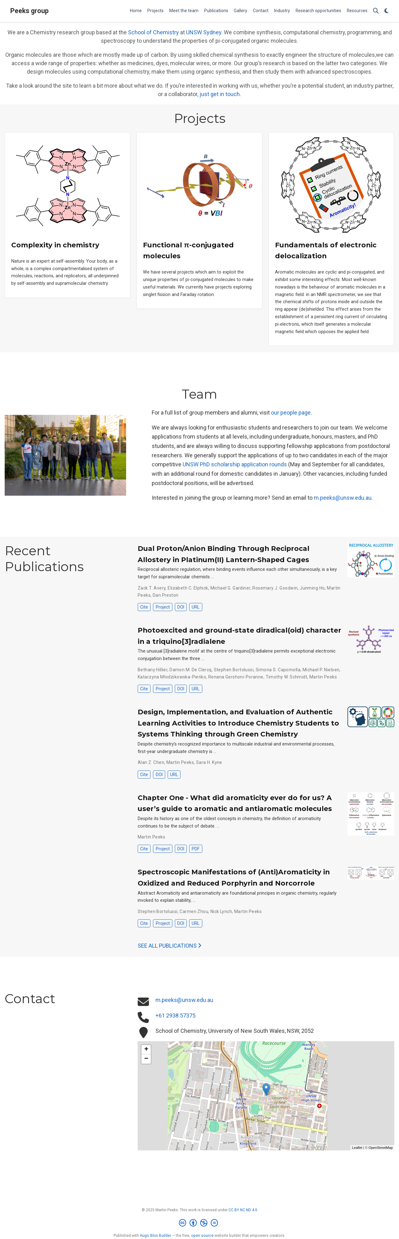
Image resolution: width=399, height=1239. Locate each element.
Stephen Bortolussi (234, 669)
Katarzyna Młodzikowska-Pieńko (172, 676)
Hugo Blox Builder (155, 1235)
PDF (196, 848)
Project (163, 607)
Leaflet (357, 1147)
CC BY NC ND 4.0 (243, 1210)
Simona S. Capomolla (278, 669)
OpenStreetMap (380, 1147)
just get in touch (220, 94)
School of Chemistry (153, 32)
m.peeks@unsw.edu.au (343, 497)
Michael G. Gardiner (230, 587)
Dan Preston (166, 595)
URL (196, 607)
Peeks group (29, 11)
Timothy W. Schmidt (287, 676)
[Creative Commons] (199, 1223)
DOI (180, 607)
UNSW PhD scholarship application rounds (235, 464)
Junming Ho (312, 587)
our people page (291, 412)
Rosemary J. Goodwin (275, 587)
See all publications (169, 945)
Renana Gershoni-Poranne (236, 676)
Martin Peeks (323, 676)
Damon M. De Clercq (191, 669)
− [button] (146, 1059)
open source (202, 1235)
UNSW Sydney (203, 32)
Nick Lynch (221, 911)
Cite (144, 607)
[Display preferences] (386, 11)
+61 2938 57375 (175, 1015)
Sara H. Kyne (209, 762)
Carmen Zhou (194, 911)
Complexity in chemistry (55, 245)
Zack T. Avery (151, 587)
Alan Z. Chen (151, 762)
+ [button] (146, 1049)
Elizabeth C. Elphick (188, 587)
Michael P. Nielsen (321, 669)
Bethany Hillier (152, 669)
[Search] (376, 11)
